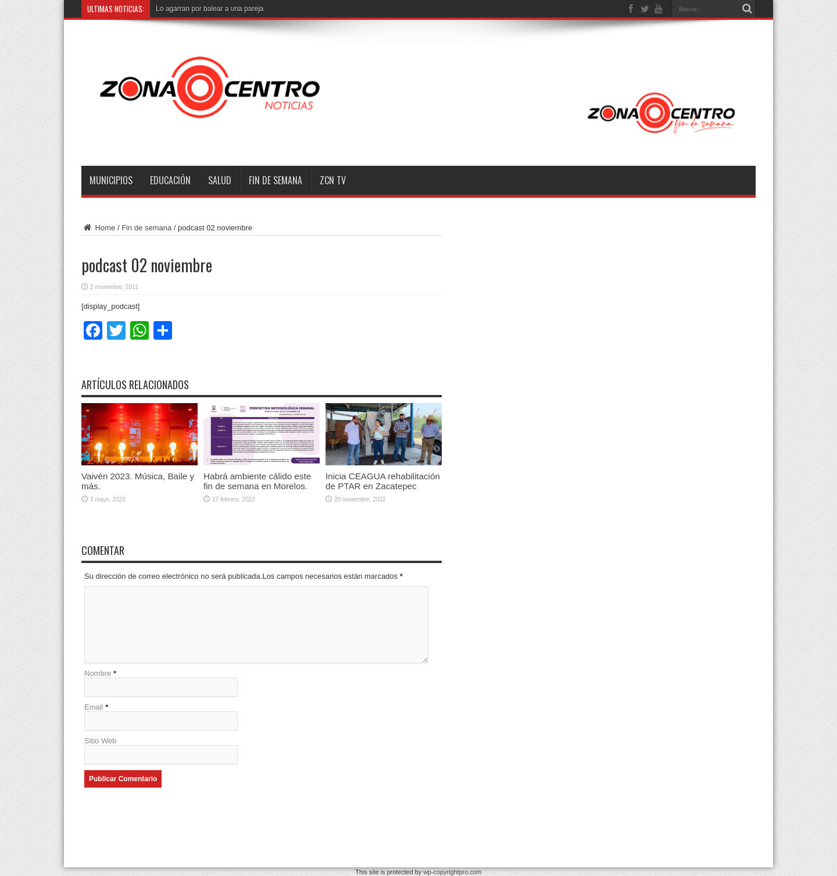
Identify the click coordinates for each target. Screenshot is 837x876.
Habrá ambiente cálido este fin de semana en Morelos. (257, 481)
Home (98, 227)
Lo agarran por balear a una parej (208, 9)
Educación (170, 180)
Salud (219, 180)
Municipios (111, 180)
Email (93, 707)
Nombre (97, 673)
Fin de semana (275, 180)
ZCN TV (333, 180)
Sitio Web (100, 740)
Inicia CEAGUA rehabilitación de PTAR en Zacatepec (383, 481)
